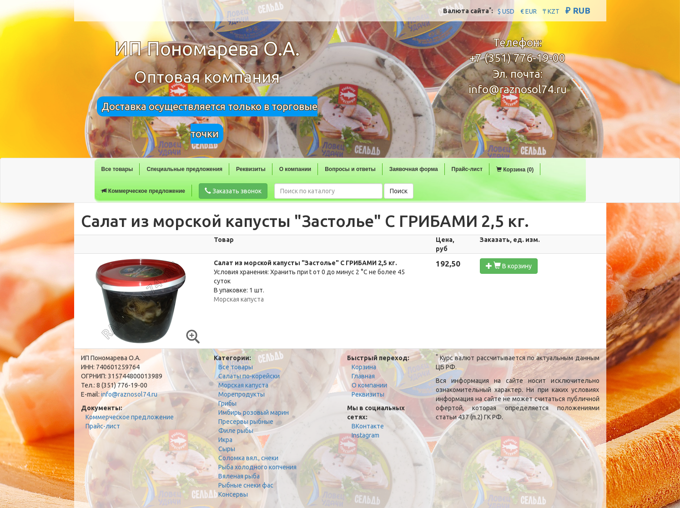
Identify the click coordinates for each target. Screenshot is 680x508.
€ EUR (528, 11)
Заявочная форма (413, 169)
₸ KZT (551, 11)
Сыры (226, 449)
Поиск (399, 191)
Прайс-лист (467, 169)
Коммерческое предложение (143, 191)
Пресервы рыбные (245, 421)
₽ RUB (577, 10)
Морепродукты (241, 394)
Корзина (364, 367)
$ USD (506, 11)
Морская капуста (243, 385)
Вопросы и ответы (350, 169)
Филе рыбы (235, 430)
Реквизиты (251, 169)
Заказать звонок (233, 191)
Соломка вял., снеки (248, 458)
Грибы (227, 403)
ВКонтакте (368, 426)
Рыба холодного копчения (257, 467)
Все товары (117, 169)
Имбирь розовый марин (253, 412)
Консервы (233, 494)
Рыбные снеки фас (245, 485)
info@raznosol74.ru (517, 89)
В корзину (509, 266)
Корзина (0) (515, 169)
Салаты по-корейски (249, 376)
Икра (225, 439)
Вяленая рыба (239, 476)
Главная (363, 376)
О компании (295, 169)
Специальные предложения (184, 169)
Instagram (365, 435)
